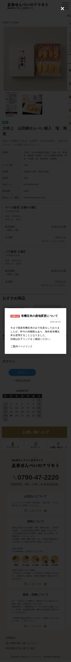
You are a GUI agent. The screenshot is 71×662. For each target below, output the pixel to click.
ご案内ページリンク (21, 346)
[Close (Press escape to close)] (62, 8)
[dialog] (35, 331)
